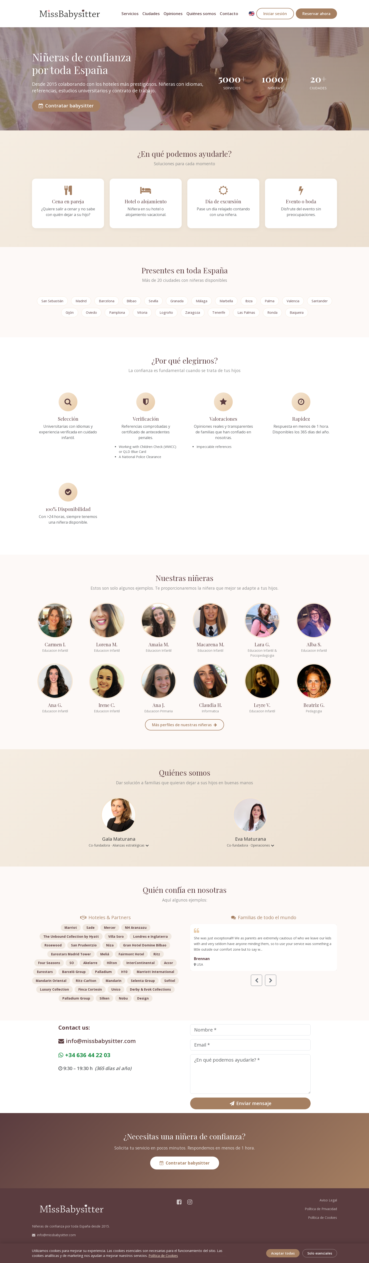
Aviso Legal (328, 1200)
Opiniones (173, 13)
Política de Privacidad (321, 1209)
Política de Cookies (322, 1217)
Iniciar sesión (275, 13)
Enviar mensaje (250, 1103)
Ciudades (151, 13)
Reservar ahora (316, 13)
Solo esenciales (319, 1253)
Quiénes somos (201, 13)
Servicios (130, 13)
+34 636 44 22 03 (84, 1055)
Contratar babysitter (66, 105)
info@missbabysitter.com (97, 1041)
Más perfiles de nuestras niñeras (184, 724)
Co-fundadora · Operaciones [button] (250, 845)
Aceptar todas (283, 1253)
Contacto (229, 13)
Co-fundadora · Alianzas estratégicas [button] (119, 845)
